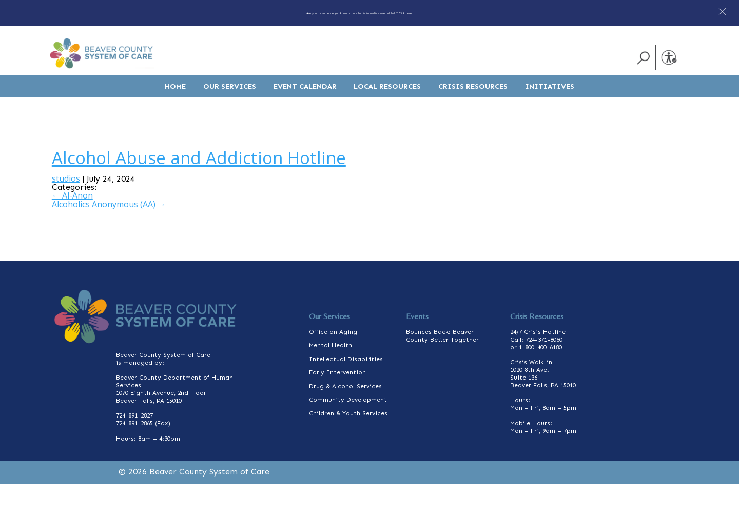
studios (66, 210)
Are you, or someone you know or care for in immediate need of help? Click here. (359, 12)
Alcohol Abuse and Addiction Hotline (199, 189)
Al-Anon (72, 227)
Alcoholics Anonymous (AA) (109, 236)
